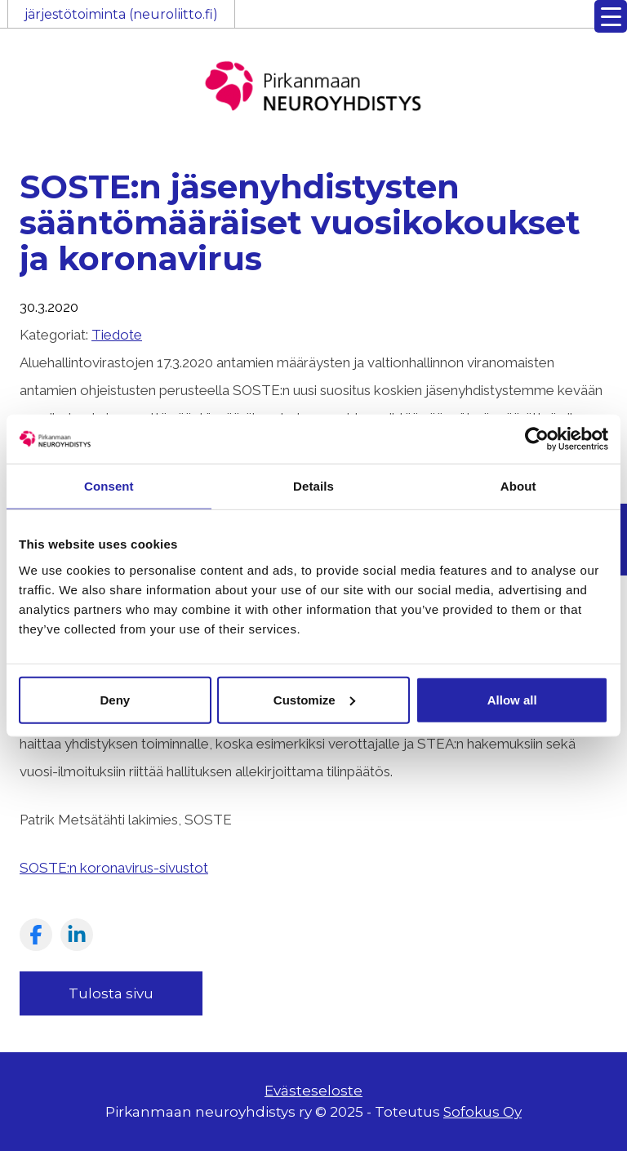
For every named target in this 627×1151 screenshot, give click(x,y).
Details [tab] (313, 486)
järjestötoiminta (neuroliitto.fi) (121, 14)
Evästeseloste (313, 1090)
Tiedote (116, 335)
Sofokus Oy (482, 1112)
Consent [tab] (109, 486)
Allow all (512, 699)
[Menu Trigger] (610, 16)
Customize (314, 699)
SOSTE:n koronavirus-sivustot (114, 868)
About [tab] (518, 486)
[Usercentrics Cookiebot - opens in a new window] (536, 439)
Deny (115, 699)
